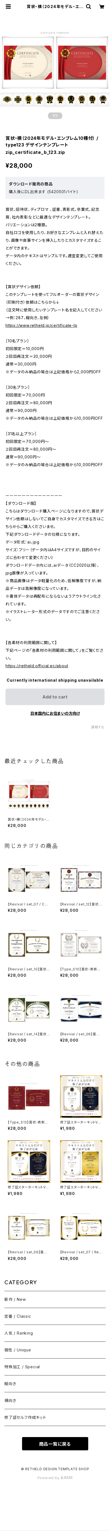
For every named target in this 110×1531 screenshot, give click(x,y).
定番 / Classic (17, 1316)
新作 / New (15, 1299)
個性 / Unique (17, 1350)
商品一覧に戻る (55, 1444)
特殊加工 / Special (22, 1366)
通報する (97, 727)
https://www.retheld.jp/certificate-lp (41, 325)
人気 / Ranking (18, 1333)
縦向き (10, 1383)
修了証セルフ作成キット (25, 1417)
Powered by (55, 1478)
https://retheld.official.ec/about (37, 665)
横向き (10, 1400)
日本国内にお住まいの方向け (55, 713)
